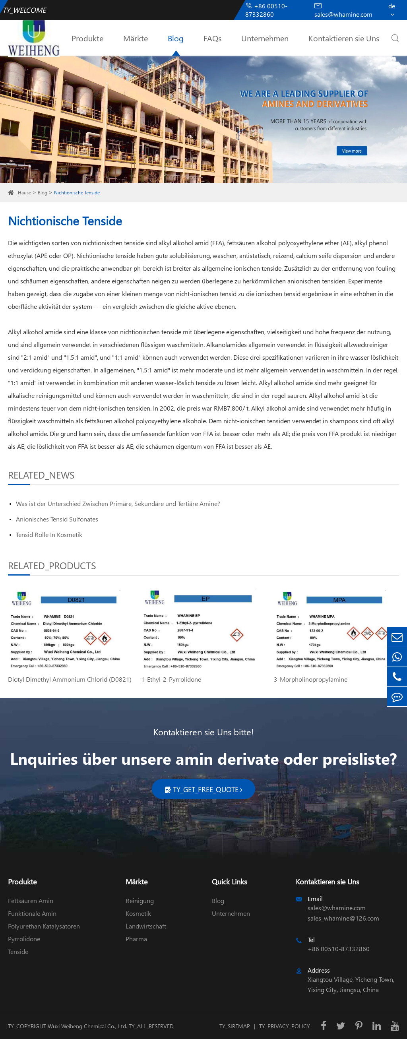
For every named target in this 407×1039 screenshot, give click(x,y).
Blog (176, 37)
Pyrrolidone (24, 938)
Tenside (18, 951)
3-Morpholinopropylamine (310, 679)
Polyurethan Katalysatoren (44, 926)
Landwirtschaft (146, 926)
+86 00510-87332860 (266, 10)
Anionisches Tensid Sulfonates (57, 519)
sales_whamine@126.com (343, 918)
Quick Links (229, 881)
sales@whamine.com (343, 10)
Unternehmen (265, 37)
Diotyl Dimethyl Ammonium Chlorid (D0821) (70, 679)
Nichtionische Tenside (77, 193)
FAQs (212, 37)
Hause (24, 193)
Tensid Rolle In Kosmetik (49, 534)
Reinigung (140, 900)
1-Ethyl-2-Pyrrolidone (171, 679)
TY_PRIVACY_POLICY (284, 1026)
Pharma (136, 938)
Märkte (135, 37)
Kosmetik (138, 913)
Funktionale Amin (32, 913)
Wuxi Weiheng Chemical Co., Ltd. (87, 1026)
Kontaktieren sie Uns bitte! (203, 732)
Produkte (87, 37)
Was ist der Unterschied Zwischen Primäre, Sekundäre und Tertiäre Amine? (118, 503)
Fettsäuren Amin (30, 900)
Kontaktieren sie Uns (343, 37)
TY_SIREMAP (234, 1026)
